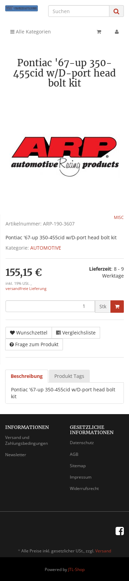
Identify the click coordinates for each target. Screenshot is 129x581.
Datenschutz (82, 442)
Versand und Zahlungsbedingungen (26, 440)
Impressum (81, 477)
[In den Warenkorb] (117, 306)
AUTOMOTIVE (45, 247)
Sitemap (78, 466)
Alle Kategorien (30, 31)
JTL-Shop (76, 569)
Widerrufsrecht (84, 488)
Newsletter (15, 455)
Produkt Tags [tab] (69, 376)
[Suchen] (78, 11)
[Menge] (50, 306)
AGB (74, 454)
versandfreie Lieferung (26, 288)
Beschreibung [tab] (27, 376)
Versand (103, 551)
